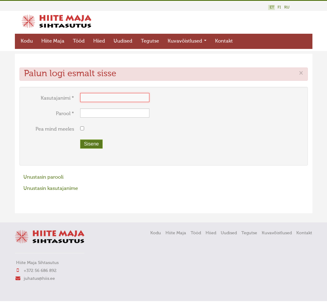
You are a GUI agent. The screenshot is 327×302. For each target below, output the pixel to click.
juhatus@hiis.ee (39, 278)
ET (272, 7)
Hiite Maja (52, 41)
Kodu (27, 41)
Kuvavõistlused (187, 41)
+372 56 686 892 (40, 271)
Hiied (99, 41)
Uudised (123, 41)
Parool (65, 114)
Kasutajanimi (57, 98)
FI (279, 7)
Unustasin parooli (43, 177)
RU (286, 7)
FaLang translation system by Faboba (41, 205)
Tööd (79, 41)
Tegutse (150, 41)
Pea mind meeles (55, 129)
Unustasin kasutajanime (50, 188)
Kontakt (224, 41)
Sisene (91, 143)
